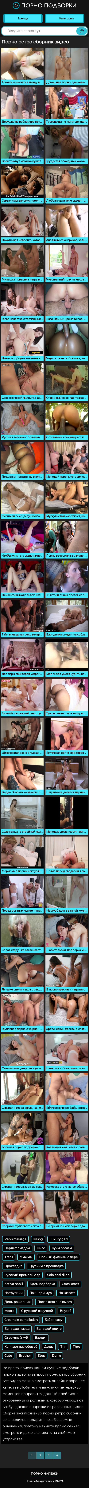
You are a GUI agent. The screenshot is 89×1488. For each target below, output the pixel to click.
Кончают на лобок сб (20, 1347)
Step (41, 1355)
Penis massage (15, 1239)
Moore (9, 1311)
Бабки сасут (54, 1320)
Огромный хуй (16, 1338)
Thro (76, 1347)
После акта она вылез (54, 1302)
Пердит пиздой (17, 1248)
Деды (48, 1347)
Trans (8, 1257)
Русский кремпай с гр (22, 1275)
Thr (63, 1347)
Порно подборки (44, 6)
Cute (8, 1355)
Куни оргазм (62, 1248)
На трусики (13, 1293)
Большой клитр (49, 1329)
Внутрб (65, 1311)
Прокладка (13, 1266)
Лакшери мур (40, 1293)
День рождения (17, 1302)
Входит (41, 1338)
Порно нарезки (44, 1473)
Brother (25, 1355)
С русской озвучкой (37, 1311)
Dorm (56, 1355)
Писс (41, 1248)
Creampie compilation (21, 1320)
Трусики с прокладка (46, 1266)
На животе (67, 1293)
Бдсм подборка (42, 1284)
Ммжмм (26, 1257)
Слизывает (70, 1284)
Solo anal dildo (58, 1275)
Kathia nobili (13, 1284)
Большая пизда (16, 1329)
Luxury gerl (59, 1239)
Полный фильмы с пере (58, 1257)
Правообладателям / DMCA (44, 1481)
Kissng (38, 1239)
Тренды (23, 18)
